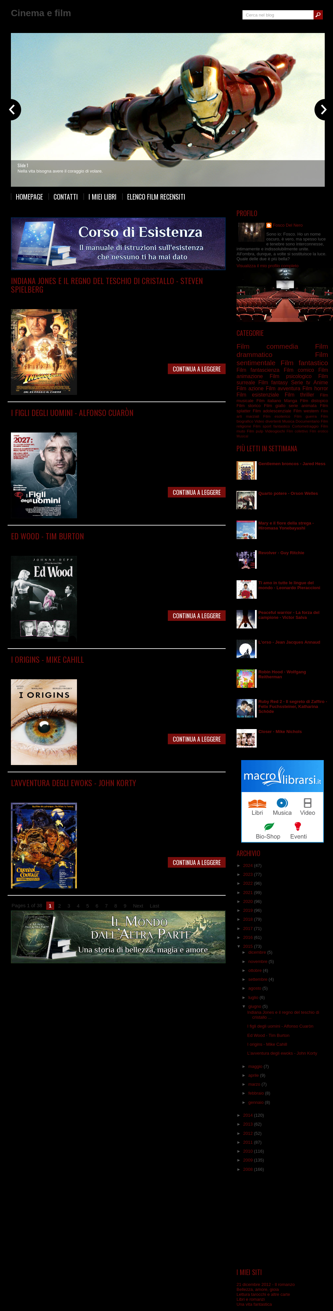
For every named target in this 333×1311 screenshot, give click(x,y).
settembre (258, 979)
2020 (248, 901)
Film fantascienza (140, 422)
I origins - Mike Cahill (47, 659)
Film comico (299, 370)
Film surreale (132, 545)
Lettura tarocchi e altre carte (263, 1294)
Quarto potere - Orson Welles (288, 493)
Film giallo (274, 405)
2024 (248, 865)
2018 (248, 919)
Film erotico (319, 431)
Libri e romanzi (251, 1299)
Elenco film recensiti (156, 197)
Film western (305, 410)
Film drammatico (106, 422)
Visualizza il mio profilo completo (268, 265)
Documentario (308, 421)
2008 (248, 1169)
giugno (255, 1006)
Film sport (262, 426)
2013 (248, 1124)
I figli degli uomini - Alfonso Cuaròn (72, 412)
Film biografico (72, 545)
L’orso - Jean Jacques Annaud (289, 642)
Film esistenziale (106, 669)
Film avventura (71, 299)
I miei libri (103, 197)
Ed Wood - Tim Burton (47, 536)
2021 (248, 892)
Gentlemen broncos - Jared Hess (291, 463)
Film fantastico (130, 299)
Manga (290, 400)
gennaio (256, 1102)
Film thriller (299, 395)
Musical (242, 436)
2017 (248, 928)
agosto (255, 988)
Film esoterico (276, 416)
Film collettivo (297, 431)
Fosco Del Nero (288, 225)
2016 (248, 937)
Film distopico (76, 422)
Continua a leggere (197, 369)
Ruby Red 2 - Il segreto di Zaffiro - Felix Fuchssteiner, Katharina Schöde (292, 706)
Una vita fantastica (254, 1304)
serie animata (302, 405)
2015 (248, 946)
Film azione (250, 388)
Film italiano (268, 400)
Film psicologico (139, 669)
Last (154, 906)
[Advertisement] (282, 1220)
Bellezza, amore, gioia (258, 1289)
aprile (254, 1075)
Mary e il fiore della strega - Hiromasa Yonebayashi (286, 525)
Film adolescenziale (81, 792)
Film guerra (305, 416)
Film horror (315, 388)
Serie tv (300, 382)
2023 (248, 874)
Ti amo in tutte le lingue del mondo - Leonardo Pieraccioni (289, 585)
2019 (248, 910)
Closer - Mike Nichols (280, 731)
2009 (248, 1160)
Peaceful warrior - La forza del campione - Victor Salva (288, 615)
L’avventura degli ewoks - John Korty (73, 782)
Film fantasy (176, 792)
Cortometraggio (305, 426)
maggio (256, 1066)
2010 (248, 1151)
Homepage (29, 197)
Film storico (249, 405)
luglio (254, 997)
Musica (288, 421)
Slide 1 (23, 165)
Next (138, 906)
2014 (248, 1115)
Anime (321, 382)
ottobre (255, 970)
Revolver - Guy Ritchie (281, 552)
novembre (258, 961)
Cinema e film (41, 13)
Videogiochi (275, 431)
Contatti (66, 197)
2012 (248, 1133)
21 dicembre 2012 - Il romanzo (266, 1284)
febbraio (256, 1093)
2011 (248, 1142)
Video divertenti (267, 421)
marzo (255, 1084)
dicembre (257, 952)
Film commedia (101, 299)
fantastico (282, 426)
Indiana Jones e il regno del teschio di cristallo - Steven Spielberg (107, 284)
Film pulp (255, 431)
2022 (248, 883)
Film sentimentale (172, 669)
